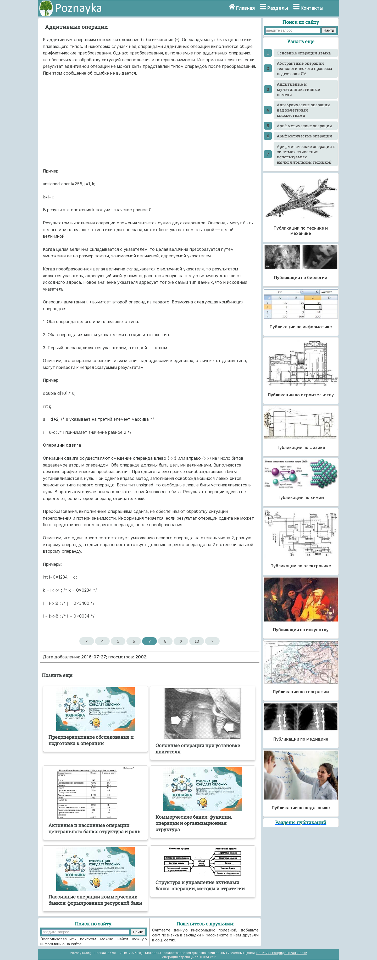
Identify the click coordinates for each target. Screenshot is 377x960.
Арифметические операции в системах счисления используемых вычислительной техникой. (306, 154)
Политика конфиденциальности (281, 953)
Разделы (277, 8)
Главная (245, 8)
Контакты (312, 8)
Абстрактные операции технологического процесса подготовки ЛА (304, 68)
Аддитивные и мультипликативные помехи (298, 89)
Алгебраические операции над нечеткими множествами (303, 110)
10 (197, 641)
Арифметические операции (304, 125)
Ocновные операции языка (304, 53)
